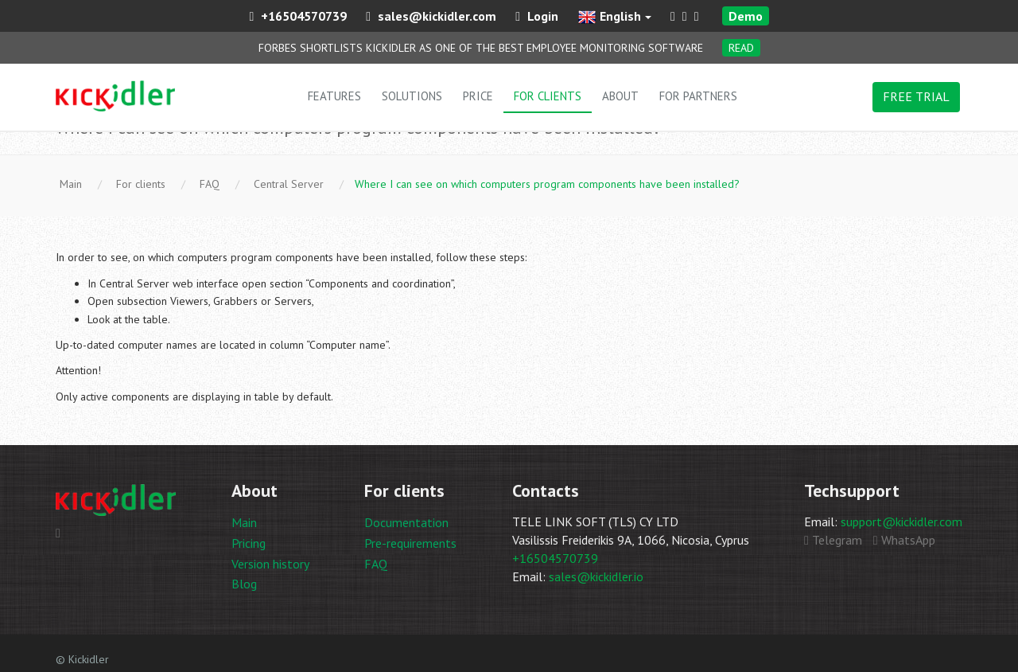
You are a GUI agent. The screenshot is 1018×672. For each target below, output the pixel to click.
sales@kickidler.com (431, 16)
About (620, 96)
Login (536, 16)
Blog (244, 584)
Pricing (248, 543)
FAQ (375, 564)
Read (741, 48)
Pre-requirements (410, 543)
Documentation (406, 522)
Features (334, 96)
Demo (746, 16)
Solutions (412, 96)
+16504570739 (298, 16)
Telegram (833, 540)
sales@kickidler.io (596, 576)
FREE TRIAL (916, 96)
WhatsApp (904, 540)
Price (478, 96)
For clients (547, 96)
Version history (270, 564)
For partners (698, 96)
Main (244, 522)
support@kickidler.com (901, 521)
